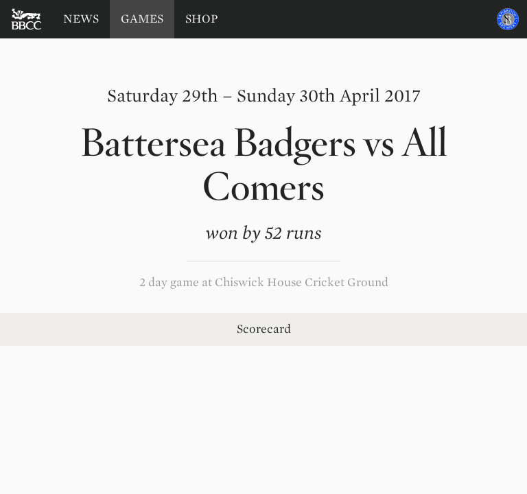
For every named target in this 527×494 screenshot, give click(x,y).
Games (142, 18)
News (81, 18)
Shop (201, 18)
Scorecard (264, 329)
